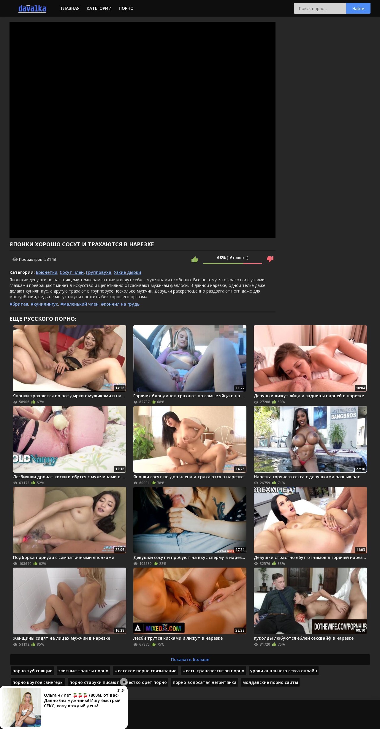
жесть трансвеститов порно (213, 671)
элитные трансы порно (83, 671)
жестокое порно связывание (145, 671)
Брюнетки (46, 272)
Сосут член (72, 272)
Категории (99, 8)
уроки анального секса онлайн (283, 671)
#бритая (19, 304)
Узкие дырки (127, 272)
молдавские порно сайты (270, 682)
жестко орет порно (146, 682)
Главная (70, 8)
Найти (358, 8)
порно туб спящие (32, 671)
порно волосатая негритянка (205, 682)
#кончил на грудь (120, 304)
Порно (126, 8)
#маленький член (79, 304)
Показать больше (190, 659)
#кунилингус (44, 304)
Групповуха (98, 272)
